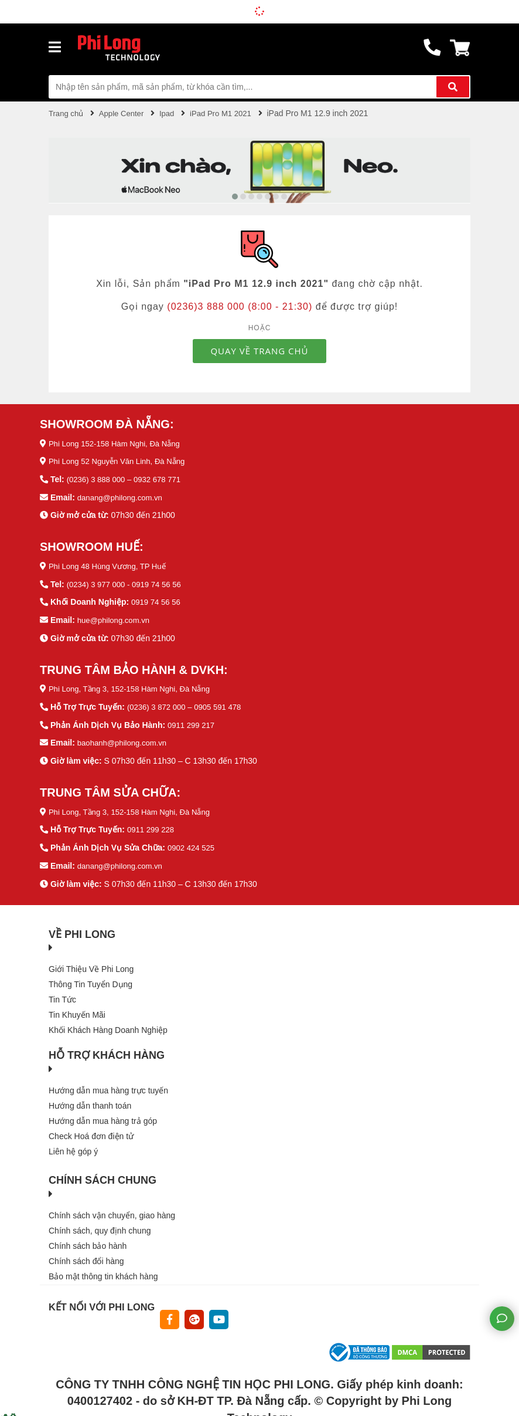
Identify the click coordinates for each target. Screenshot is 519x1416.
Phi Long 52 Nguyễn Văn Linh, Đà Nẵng (122, 460)
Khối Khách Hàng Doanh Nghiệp (108, 1023)
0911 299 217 (193, 720)
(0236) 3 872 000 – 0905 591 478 (188, 702)
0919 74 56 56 (157, 599)
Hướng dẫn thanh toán (90, 1098)
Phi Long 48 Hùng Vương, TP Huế (111, 563)
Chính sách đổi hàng (86, 1254)
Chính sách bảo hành (88, 1239)
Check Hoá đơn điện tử (91, 1129)
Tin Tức (62, 992)
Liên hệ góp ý (73, 1144)
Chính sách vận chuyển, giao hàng (112, 1208)
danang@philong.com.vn (122, 495)
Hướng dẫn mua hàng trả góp (103, 1114)
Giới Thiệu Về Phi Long (91, 962)
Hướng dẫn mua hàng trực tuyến (108, 1083)
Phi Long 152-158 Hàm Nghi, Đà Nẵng (119, 443)
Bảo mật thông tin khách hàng (103, 1269)
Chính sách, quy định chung (100, 1223)
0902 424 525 (193, 841)
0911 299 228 (152, 824)
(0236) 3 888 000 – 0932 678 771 (128, 478)
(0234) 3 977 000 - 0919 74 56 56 (128, 581)
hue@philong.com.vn (116, 616)
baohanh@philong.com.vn (125, 738)
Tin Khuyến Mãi (77, 1007)
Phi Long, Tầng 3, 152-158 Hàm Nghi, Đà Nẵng (135, 685)
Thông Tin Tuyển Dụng (90, 977)
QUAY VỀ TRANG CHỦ (259, 350)
